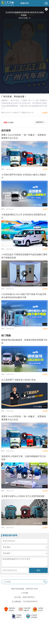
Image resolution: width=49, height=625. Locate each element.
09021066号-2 (29, 597)
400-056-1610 (32, 589)
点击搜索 (7, 582)
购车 (46, 113)
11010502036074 (30, 601)
